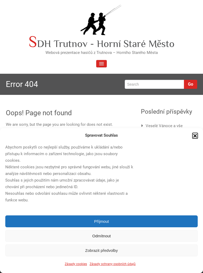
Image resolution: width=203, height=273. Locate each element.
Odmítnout (101, 236)
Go (190, 84)
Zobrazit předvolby (101, 250)
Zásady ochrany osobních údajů (113, 264)
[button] (195, 135)
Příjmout (101, 221)
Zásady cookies (76, 264)
